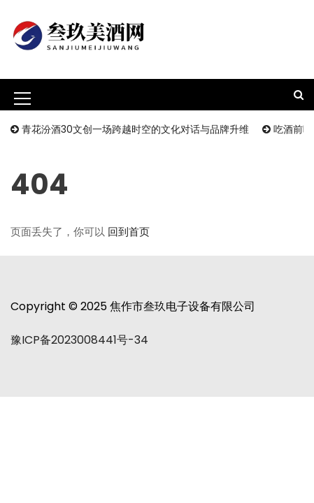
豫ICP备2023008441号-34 (79, 340)
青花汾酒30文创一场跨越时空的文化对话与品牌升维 (135, 129)
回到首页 (129, 231)
